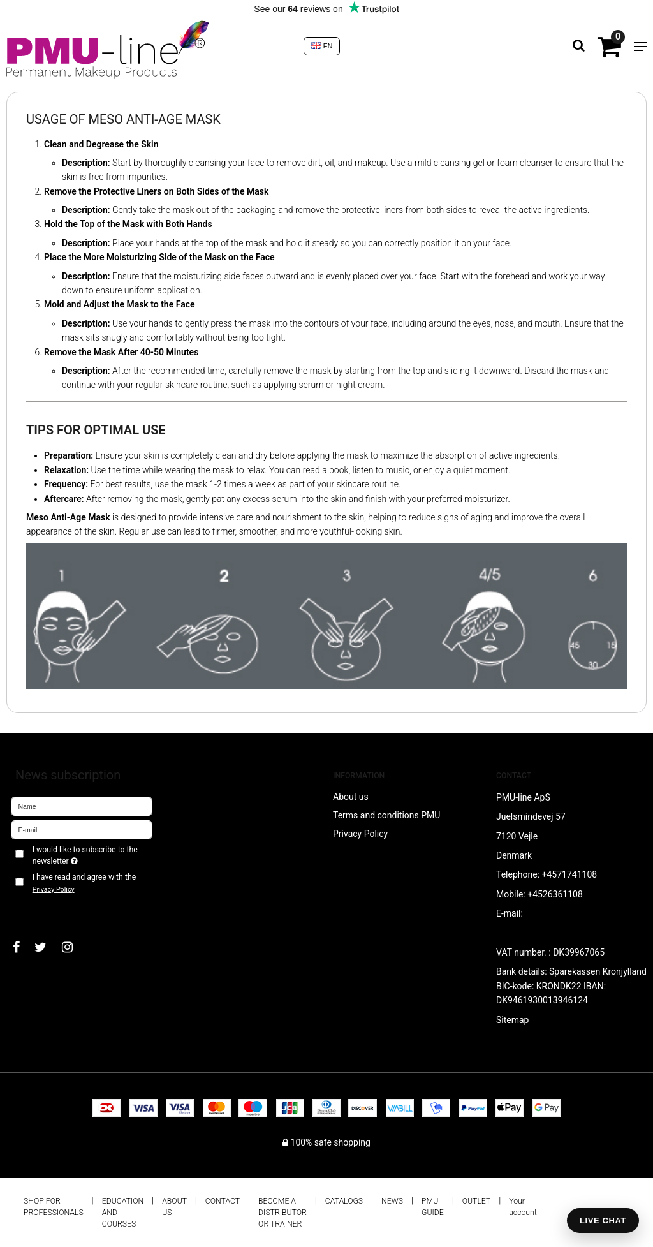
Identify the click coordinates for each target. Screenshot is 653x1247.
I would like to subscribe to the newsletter (85, 855)
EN (322, 46)
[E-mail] (81, 828)
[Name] (81, 805)
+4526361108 (555, 894)
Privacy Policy (54, 889)
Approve (41, 910)
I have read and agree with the (84, 883)
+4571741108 (570, 874)
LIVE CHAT (603, 1220)
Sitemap (512, 1020)
